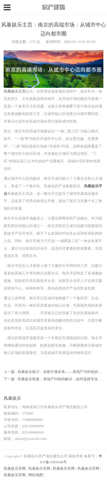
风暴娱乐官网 (15, 468)
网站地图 (35, 475)
